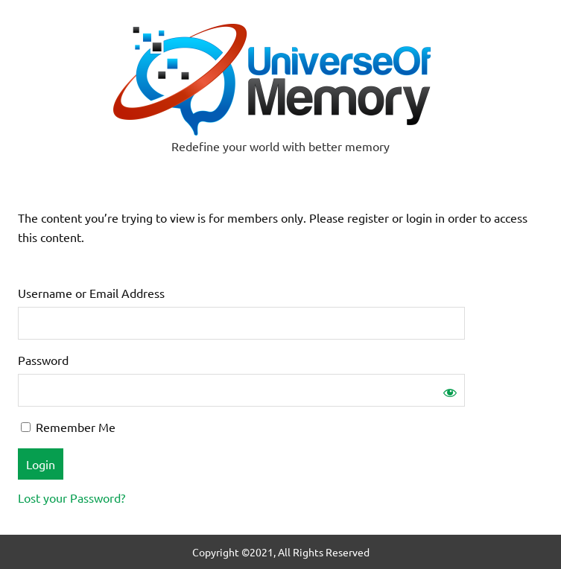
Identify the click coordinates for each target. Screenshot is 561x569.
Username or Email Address (91, 292)
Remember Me (68, 426)
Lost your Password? (71, 497)
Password (43, 359)
